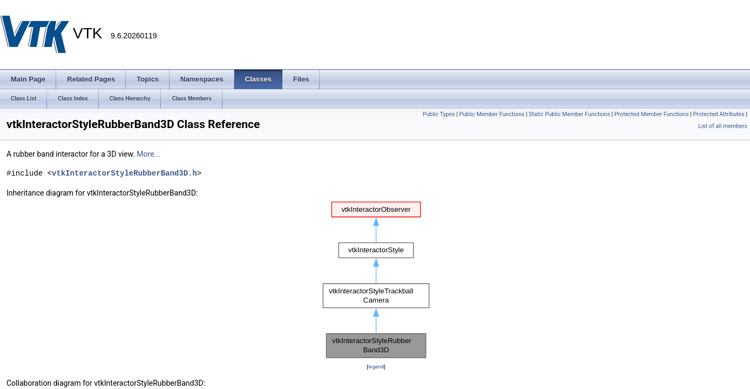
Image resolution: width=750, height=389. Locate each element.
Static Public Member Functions (569, 114)
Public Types (439, 114)
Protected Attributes (718, 114)
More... (148, 154)
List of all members (722, 126)
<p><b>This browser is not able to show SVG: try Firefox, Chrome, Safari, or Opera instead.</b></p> (376, 280)
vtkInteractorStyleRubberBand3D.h (124, 173)
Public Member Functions (492, 114)
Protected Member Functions (651, 114)
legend (376, 367)
